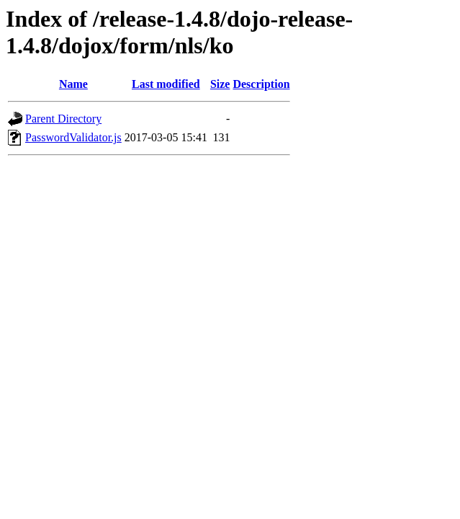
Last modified (166, 84)
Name (73, 84)
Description (261, 84)
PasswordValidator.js (73, 137)
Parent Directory (63, 118)
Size (220, 84)
